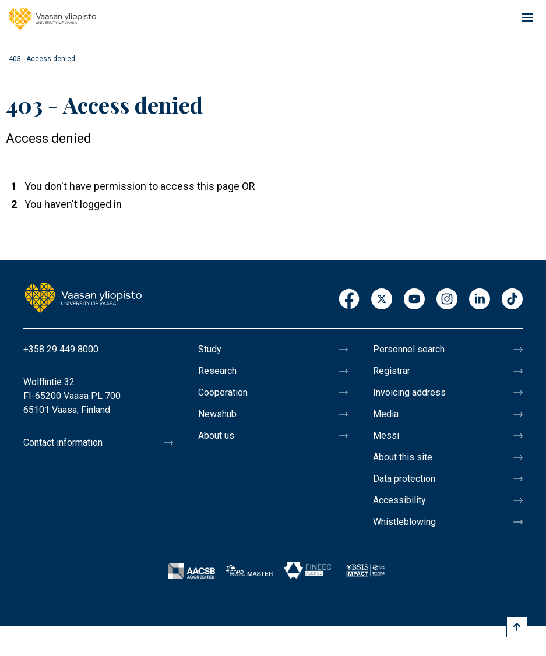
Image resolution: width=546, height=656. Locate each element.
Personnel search (409, 349)
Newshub (217, 413)
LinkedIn (479, 299)
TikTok (512, 299)
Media (386, 413)
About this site (402, 457)
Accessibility (399, 500)
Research (217, 370)
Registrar (391, 370)
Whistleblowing (404, 521)
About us (216, 435)
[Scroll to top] (516, 626)
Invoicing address (409, 392)
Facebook (349, 299)
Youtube (414, 299)
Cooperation (223, 392)
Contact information (63, 442)
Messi (386, 435)
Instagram (446, 299)
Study (209, 349)
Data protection (404, 478)
